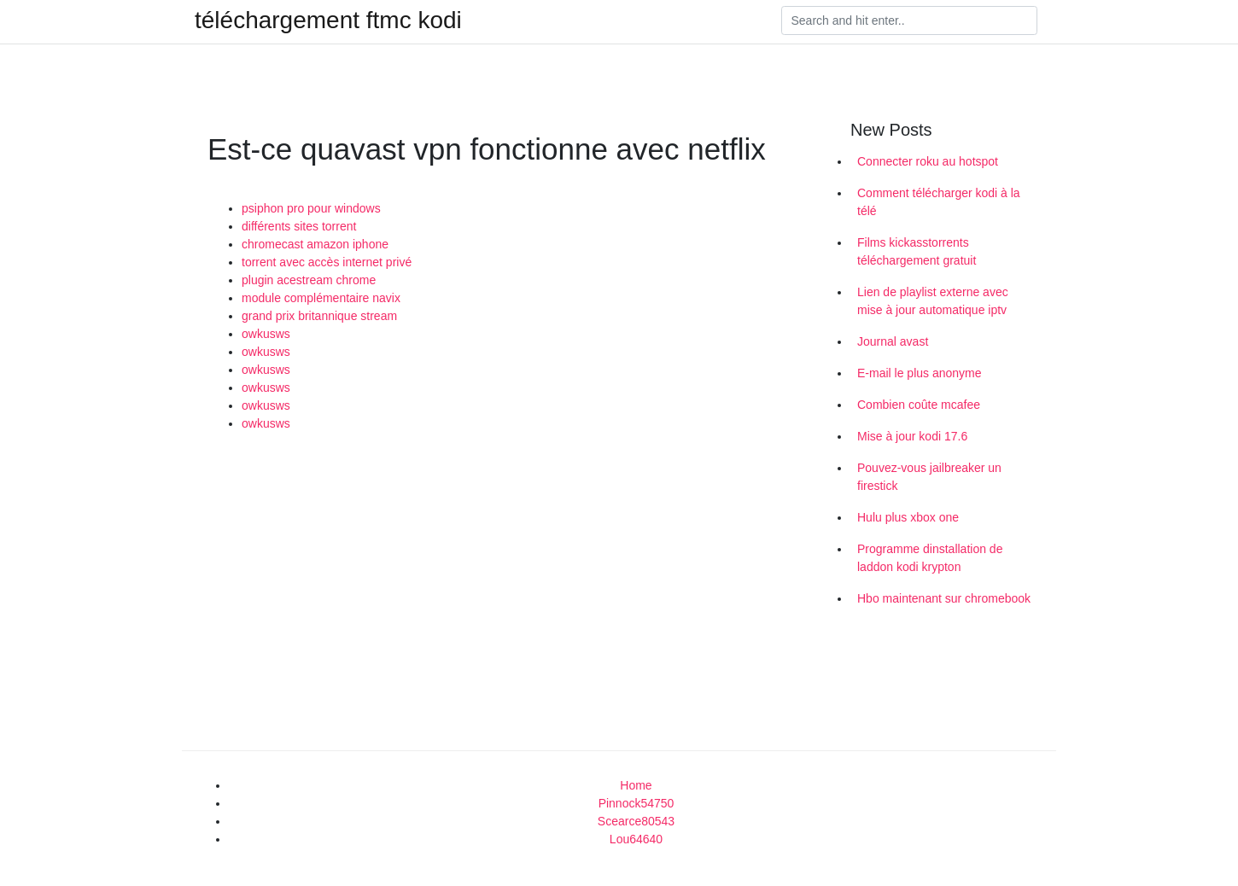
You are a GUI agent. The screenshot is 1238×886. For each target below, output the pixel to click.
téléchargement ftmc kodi (328, 20)
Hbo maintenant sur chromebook (944, 598)
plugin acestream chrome (309, 280)
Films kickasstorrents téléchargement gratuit (916, 251)
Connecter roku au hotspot (927, 161)
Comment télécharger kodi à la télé (938, 202)
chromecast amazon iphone (315, 244)
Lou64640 (636, 839)
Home (635, 785)
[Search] (909, 20)
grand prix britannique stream (319, 316)
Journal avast (892, 341)
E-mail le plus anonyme (919, 373)
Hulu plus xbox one (908, 517)
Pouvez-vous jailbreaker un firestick (929, 477)
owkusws (266, 334)
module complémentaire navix (321, 298)
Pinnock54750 (636, 803)
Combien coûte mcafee (918, 404)
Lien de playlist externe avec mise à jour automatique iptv (932, 301)
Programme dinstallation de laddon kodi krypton (929, 558)
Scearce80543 (636, 821)
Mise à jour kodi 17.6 (912, 436)
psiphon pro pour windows (311, 208)
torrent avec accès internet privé (327, 262)
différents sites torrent (299, 226)
